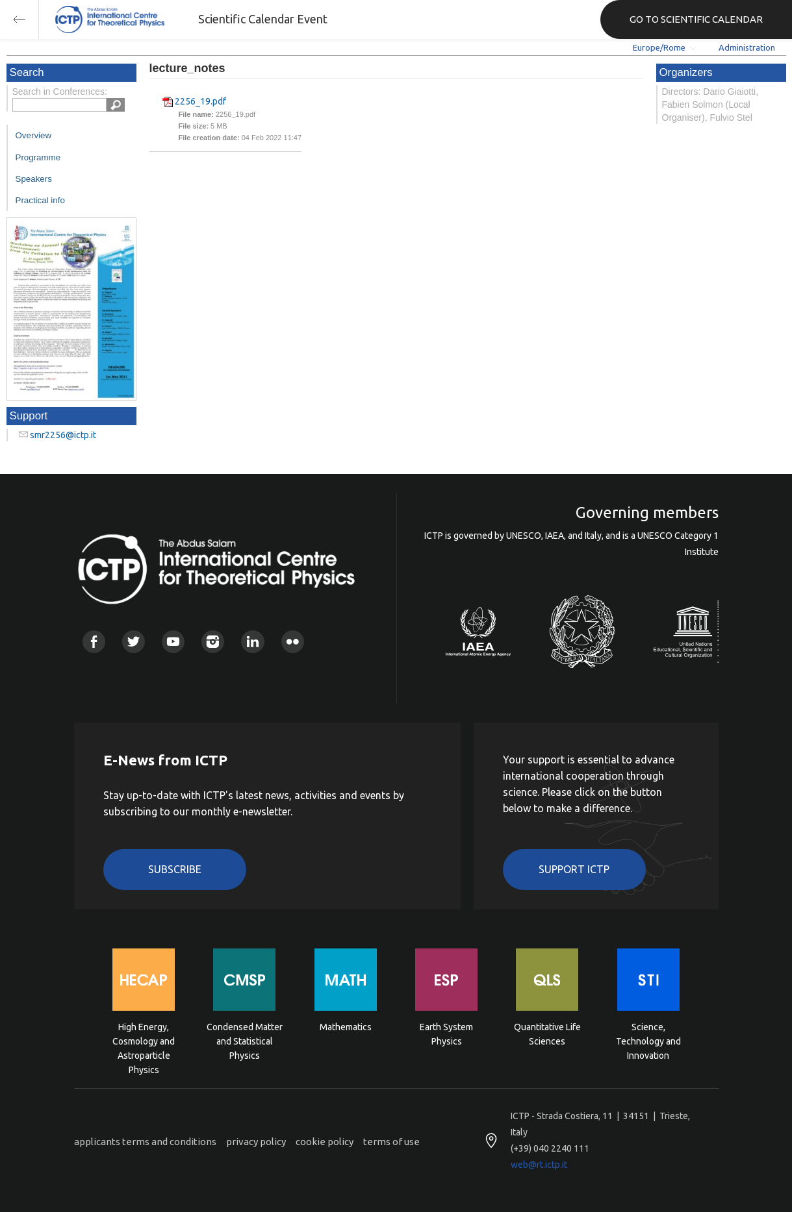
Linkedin (252, 641)
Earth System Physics (446, 1034)
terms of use (391, 1141)
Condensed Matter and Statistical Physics (245, 1040)
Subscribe (174, 869)
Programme (38, 157)
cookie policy (324, 1141)
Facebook (94, 641)
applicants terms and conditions (145, 1141)
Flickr (292, 641)
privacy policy (256, 1141)
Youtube (173, 641)
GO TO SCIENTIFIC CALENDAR (696, 19)
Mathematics (346, 1027)
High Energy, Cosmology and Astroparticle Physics (143, 1040)
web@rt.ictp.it (539, 1164)
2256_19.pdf (200, 101)
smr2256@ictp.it (63, 435)
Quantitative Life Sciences (547, 1034)
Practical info (40, 200)
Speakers (34, 179)
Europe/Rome (659, 47)
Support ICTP (574, 869)
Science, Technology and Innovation (648, 1040)
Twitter (133, 641)
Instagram (212, 641)
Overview (34, 135)
